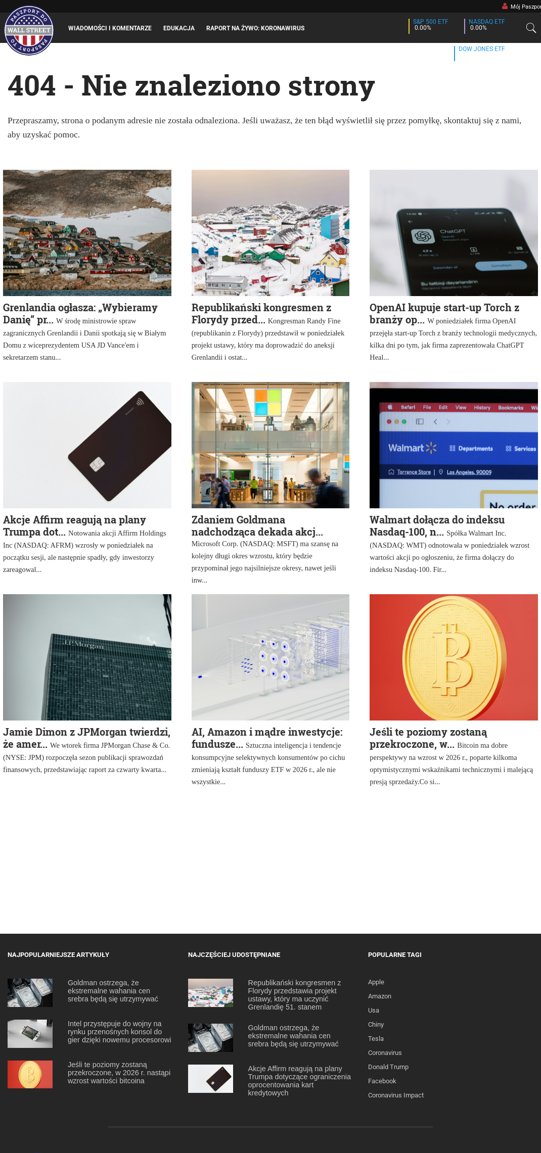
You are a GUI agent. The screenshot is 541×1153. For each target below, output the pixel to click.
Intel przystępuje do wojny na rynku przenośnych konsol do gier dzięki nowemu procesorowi (119, 1032)
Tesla (376, 1038)
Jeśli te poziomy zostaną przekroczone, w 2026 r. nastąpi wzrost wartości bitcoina (119, 1073)
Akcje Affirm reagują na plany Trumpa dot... (74, 525)
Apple (376, 982)
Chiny (376, 1024)
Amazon (379, 996)
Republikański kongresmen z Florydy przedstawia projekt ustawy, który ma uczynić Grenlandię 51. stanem (294, 995)
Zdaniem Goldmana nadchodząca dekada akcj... (257, 525)
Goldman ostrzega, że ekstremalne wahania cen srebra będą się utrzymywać (113, 991)
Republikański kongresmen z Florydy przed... (261, 313)
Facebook (382, 1081)
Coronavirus (385, 1052)
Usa (373, 1010)
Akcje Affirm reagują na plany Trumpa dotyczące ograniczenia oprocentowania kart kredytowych (299, 1081)
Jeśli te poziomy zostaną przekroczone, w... (428, 737)
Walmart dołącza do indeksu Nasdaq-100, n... (437, 525)
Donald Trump (388, 1067)
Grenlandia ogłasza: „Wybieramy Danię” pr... (80, 313)
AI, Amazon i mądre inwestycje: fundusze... (267, 737)
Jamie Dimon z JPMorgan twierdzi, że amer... (86, 737)
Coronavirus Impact (396, 1095)
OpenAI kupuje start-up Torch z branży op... (444, 313)
